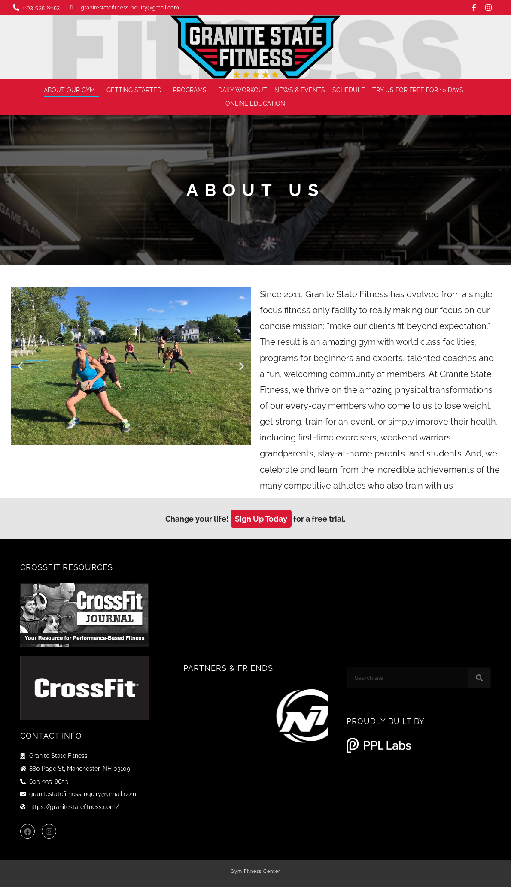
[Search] (479, 678)
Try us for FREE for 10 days (417, 90)
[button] (20, 366)
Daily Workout (242, 90)
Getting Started (136, 90)
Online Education (257, 104)
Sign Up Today (261, 518)
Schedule (348, 90)
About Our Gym (71, 90)
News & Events (299, 90)
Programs (192, 90)
